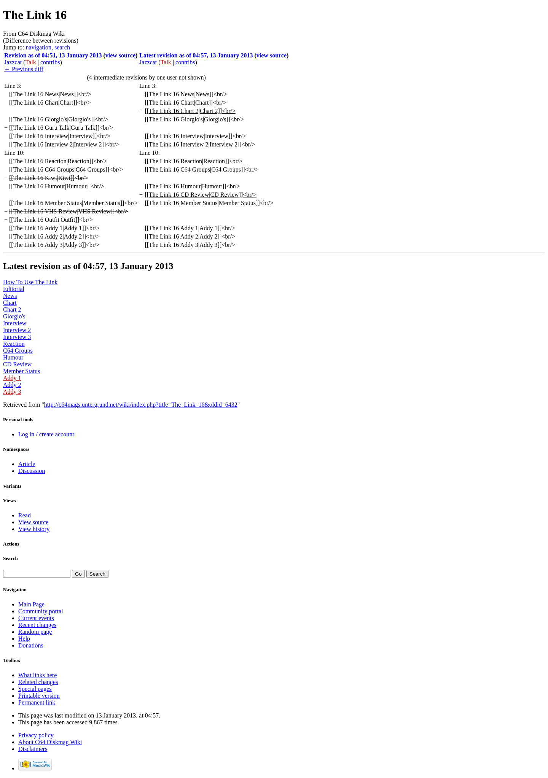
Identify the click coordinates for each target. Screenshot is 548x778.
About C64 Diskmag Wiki (50, 742)
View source (33, 522)
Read (24, 515)
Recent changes (37, 625)
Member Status (21, 371)
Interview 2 (17, 330)
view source (120, 55)
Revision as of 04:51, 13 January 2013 (53, 55)
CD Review (17, 364)
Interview (14, 323)
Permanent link (36, 702)
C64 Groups (18, 350)
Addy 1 (12, 378)
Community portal (40, 611)
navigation (39, 47)
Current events (36, 618)
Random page (35, 631)
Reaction (14, 343)
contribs (50, 62)
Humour (13, 357)
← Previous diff (23, 69)
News (10, 296)
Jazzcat (13, 62)
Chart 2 (12, 309)
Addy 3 (12, 391)
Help (24, 638)
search (62, 47)
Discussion (31, 471)
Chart (10, 302)
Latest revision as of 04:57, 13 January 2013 (196, 55)
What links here (37, 675)
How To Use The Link (30, 282)
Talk (30, 62)
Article (26, 464)
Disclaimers (32, 749)
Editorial (13, 289)
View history (33, 529)
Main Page (31, 604)
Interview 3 (17, 337)
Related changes (38, 682)
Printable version (39, 695)
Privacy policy (36, 735)
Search (10, 558)
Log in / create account (46, 434)
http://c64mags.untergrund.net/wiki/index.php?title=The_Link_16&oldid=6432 (140, 404)
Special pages (35, 689)
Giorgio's (14, 316)
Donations (30, 645)
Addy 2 (12, 385)
